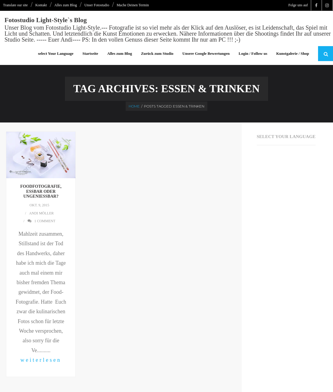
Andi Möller (41, 213)
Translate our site (15, 5)
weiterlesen (40, 360)
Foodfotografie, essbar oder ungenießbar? (41, 191)
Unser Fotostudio (96, 5)
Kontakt (41, 5)
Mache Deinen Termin (133, 5)
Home (134, 106)
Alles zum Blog (65, 5)
